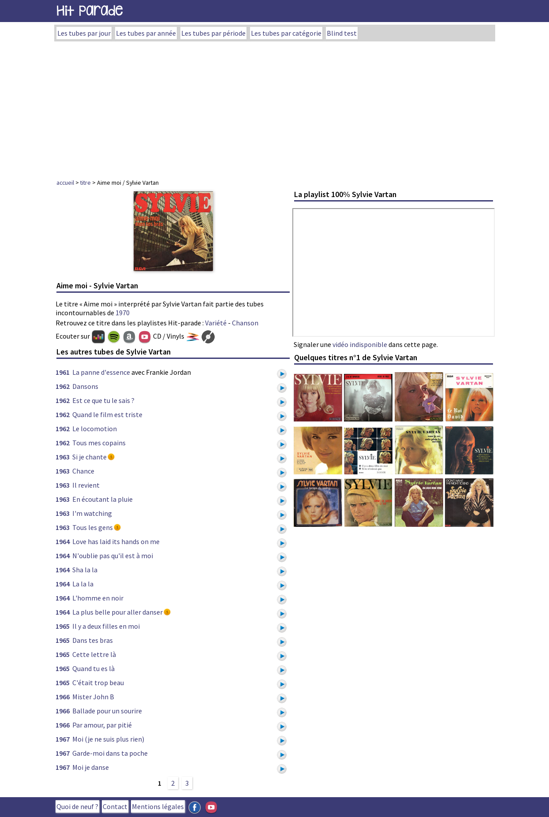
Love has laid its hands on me (116, 541)
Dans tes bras (92, 640)
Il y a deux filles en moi (106, 626)
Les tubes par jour (84, 33)
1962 (63, 386)
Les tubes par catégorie (286, 33)
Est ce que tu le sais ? (103, 400)
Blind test (342, 33)
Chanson (245, 322)
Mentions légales (158, 806)
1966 (63, 696)
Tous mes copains (99, 442)
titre (85, 183)
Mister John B (93, 696)
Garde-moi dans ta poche (110, 753)
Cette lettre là (94, 654)
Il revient (86, 485)
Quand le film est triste (107, 414)
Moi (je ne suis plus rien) (108, 739)
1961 (63, 372)
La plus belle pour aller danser (117, 612)
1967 (63, 739)
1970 (123, 312)
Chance (83, 470)
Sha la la (84, 569)
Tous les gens (92, 527)
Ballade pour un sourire (107, 710)
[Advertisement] (274, 107)
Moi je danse (90, 767)
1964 (63, 541)
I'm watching (92, 513)
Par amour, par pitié (102, 724)
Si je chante (89, 456)
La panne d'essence (101, 372)
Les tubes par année (146, 33)
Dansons (85, 386)
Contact (115, 806)
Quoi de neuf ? (77, 806)
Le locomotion (94, 428)
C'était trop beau (98, 682)
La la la (82, 583)
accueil (65, 183)
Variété (216, 322)
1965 (63, 626)
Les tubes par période (213, 33)
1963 (63, 456)
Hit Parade (89, 11)
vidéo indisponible (359, 344)
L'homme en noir (97, 597)
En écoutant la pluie (102, 499)
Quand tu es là (93, 668)
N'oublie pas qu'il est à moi (112, 555)
